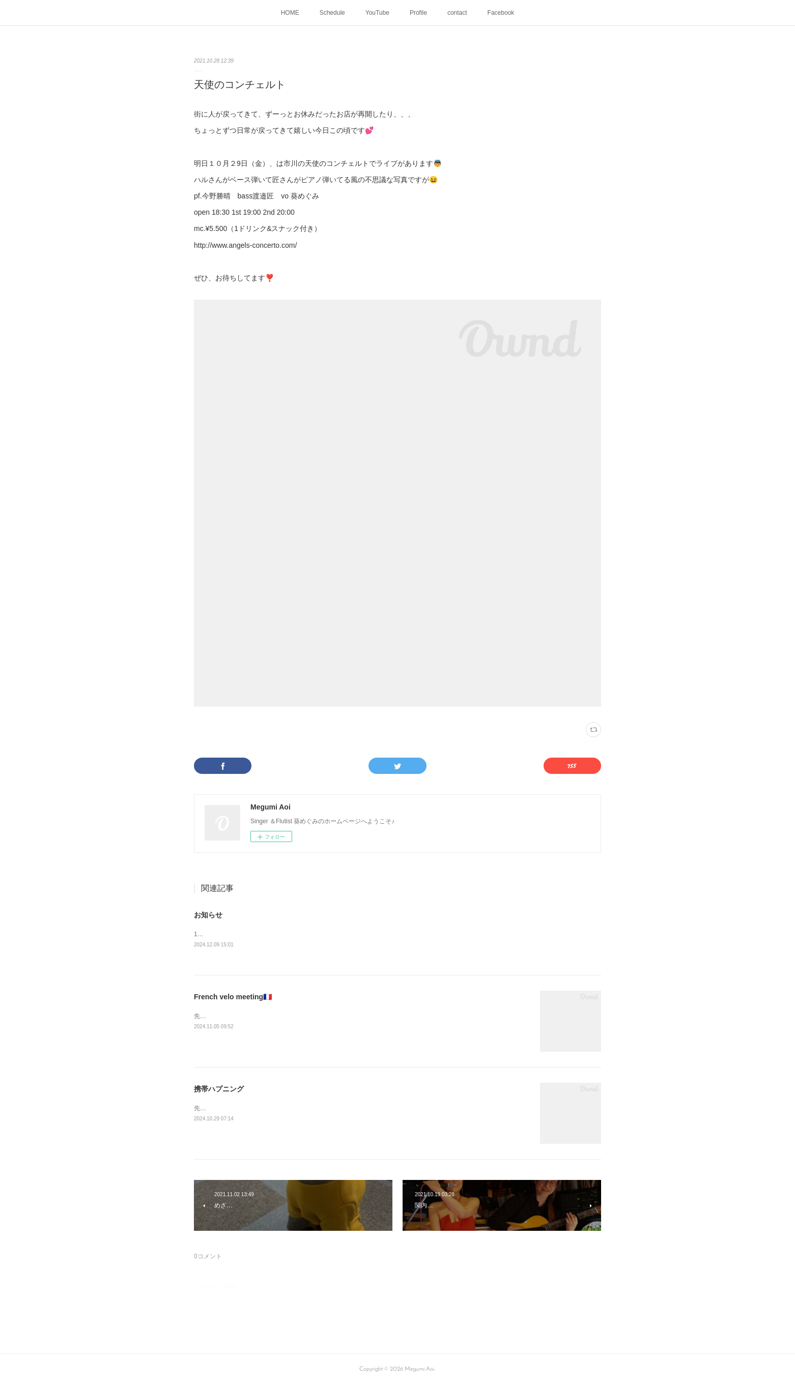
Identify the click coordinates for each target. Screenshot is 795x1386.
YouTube (377, 12)
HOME (290, 12)
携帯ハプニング (219, 1089)
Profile (418, 12)
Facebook (501, 12)
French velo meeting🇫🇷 (233, 997)
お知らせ (208, 915)
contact (457, 12)
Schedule (332, 12)
